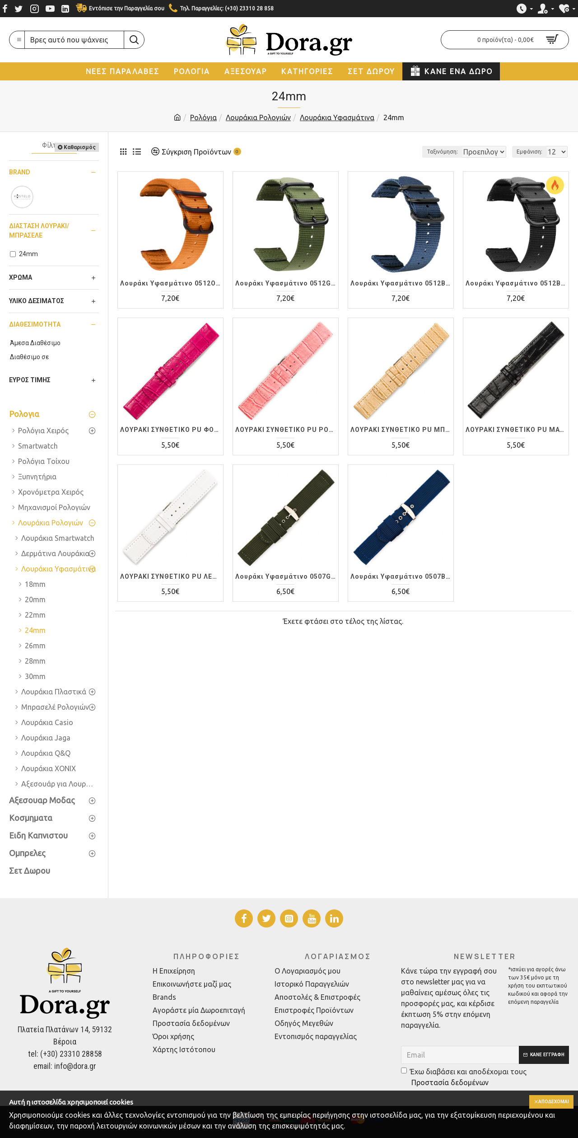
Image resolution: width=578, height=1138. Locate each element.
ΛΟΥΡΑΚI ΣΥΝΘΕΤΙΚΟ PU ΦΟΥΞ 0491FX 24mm (170, 429)
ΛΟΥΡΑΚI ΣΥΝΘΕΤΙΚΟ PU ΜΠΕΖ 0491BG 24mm (400, 429)
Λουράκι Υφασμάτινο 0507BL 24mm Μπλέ (400, 576)
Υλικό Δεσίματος (36, 300)
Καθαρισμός (80, 147)
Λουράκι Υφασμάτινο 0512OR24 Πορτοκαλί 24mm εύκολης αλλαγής (170, 283)
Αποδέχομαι (550, 1102)
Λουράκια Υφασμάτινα (337, 117)
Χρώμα (20, 277)
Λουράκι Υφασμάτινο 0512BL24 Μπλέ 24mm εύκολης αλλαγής (400, 283)
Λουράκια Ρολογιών (258, 117)
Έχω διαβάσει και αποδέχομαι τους (464, 1078)
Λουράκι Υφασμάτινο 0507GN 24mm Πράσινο (285, 576)
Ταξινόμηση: (411, 152)
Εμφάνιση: (532, 152)
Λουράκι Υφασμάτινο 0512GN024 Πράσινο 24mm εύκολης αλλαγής (285, 283)
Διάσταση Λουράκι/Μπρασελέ (39, 230)
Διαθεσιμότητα (35, 324)
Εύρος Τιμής (30, 380)
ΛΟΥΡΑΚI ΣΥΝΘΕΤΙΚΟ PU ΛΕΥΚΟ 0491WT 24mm (170, 576)
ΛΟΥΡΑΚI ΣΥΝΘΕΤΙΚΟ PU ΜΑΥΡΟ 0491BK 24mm (516, 429)
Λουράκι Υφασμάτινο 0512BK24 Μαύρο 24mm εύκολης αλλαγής (516, 283)
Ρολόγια (203, 117)
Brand (19, 172)
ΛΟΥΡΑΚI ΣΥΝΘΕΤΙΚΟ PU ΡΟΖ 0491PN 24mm (285, 429)
